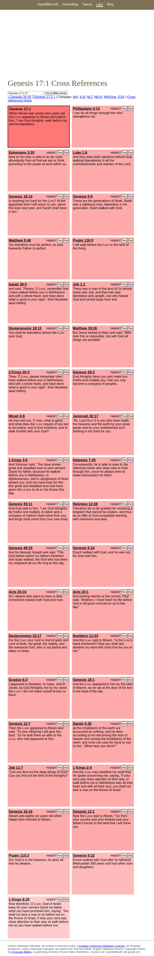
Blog (110, 4)
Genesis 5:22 (84, 856)
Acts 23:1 (80, 592)
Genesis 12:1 (84, 812)
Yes (124, 108)
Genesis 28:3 (84, 372)
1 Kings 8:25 (19, 899)
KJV (82, 97)
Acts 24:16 (17, 592)
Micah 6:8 (17, 416)
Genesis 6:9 (83, 197)
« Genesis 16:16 (19, 97)
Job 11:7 (16, 768)
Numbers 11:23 (85, 636)
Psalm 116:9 (83, 240)
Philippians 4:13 (86, 109)
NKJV (98, 97)
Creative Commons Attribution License (101, 945)
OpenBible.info (47, 4)
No (130, 108)
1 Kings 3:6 (18, 460)
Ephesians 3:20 (21, 153)
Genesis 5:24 (84, 548)
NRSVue (110, 97)
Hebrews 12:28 (85, 504)
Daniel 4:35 (82, 724)
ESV (121, 97)
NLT (89, 97)
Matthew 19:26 (85, 328)
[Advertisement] (77, 44)
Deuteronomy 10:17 (25, 636)
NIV (75, 97)
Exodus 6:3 (18, 680)
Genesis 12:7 (19, 724)
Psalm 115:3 (19, 856)
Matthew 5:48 (20, 240)
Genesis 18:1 (84, 680)
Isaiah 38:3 (18, 284)
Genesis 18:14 (20, 197)
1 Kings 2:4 (82, 768)
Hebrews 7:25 (84, 460)
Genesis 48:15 (20, 548)
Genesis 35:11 (20, 504)
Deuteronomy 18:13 (25, 328)
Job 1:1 (79, 284)
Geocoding (70, 4)
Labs (99, 4)
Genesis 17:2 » (44, 97)
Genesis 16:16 (20, 812)
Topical (87, 4)
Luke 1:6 (80, 153)
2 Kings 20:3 (19, 372)
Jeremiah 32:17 (85, 416)
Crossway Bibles (21, 951)
